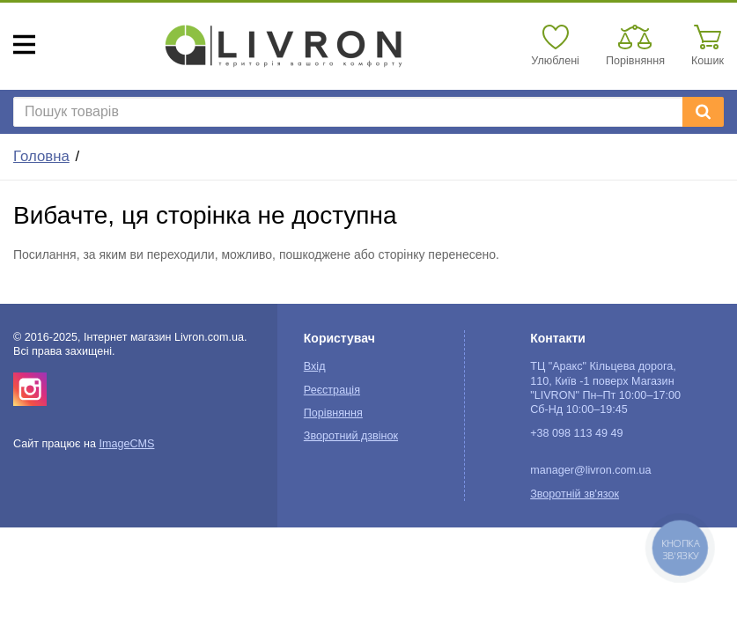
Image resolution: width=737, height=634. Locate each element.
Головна (41, 156)
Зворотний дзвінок (351, 436)
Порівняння (333, 413)
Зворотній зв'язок (574, 494)
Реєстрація (332, 390)
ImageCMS (126, 444)
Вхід (315, 366)
